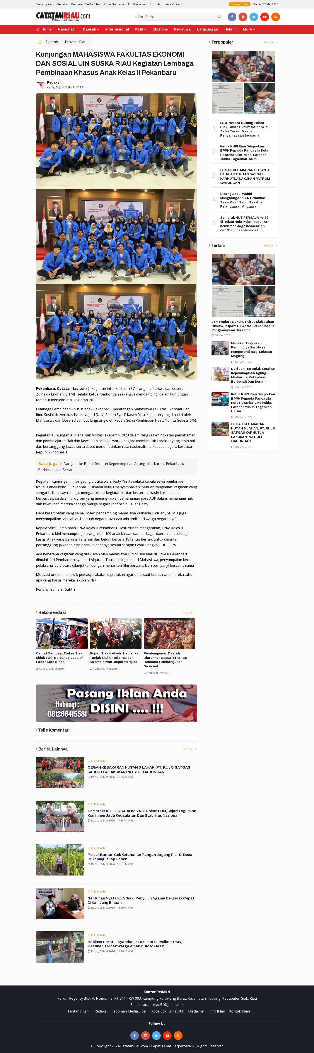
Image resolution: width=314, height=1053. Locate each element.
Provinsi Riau (75, 41)
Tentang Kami (45, 4)
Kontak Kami (174, 4)
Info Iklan (156, 4)
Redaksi (62, 4)
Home (44, 29)
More (247, 29)
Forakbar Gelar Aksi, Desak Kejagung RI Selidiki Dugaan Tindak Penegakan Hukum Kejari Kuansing (62, 660)
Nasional (66, 29)
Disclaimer (140, 4)
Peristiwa (182, 29)
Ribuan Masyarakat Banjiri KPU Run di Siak (169, 655)
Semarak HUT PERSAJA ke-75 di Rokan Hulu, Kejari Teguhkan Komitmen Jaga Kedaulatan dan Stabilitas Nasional (142, 813)
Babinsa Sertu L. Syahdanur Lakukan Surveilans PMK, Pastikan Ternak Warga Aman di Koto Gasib (135, 944)
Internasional (117, 29)
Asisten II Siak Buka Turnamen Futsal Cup (114, 655)
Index (190, 612)
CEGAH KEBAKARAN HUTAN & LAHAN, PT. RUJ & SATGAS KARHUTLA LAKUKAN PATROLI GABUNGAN (139, 770)
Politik (140, 29)
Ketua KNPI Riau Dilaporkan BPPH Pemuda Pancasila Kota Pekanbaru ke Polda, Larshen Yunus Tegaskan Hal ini (253, 402)
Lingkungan (207, 29)
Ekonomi (160, 29)
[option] (63, 648)
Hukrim (230, 29)
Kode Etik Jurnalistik (117, 4)
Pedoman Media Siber (86, 4)
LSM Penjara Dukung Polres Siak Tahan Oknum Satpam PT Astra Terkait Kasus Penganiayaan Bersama (243, 326)
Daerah (89, 29)
